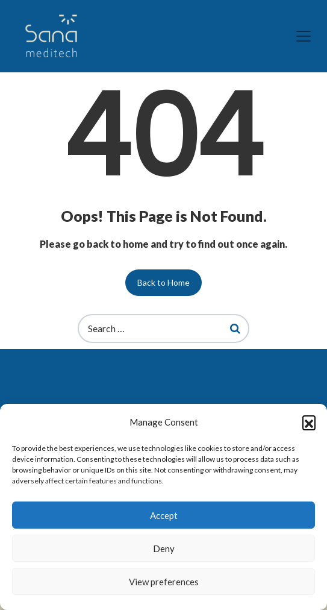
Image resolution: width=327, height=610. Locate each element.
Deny (164, 548)
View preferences (164, 581)
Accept (164, 515)
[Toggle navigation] (303, 36)
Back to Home (163, 282)
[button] (309, 422)
